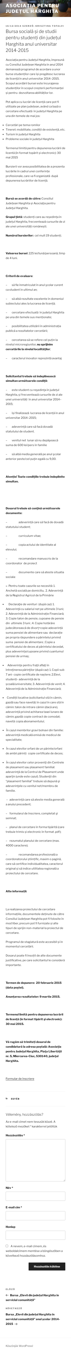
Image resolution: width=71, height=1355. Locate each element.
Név (9, 1188)
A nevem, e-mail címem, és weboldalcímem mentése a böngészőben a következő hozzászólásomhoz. (34, 1251)
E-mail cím (14, 1207)
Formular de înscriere (20, 1078)
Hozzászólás (15, 1135)
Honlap (10, 1227)
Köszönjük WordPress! (19, 1345)
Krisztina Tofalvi (49, 26)
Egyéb (15, 1098)
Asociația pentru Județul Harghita (32, 8)
